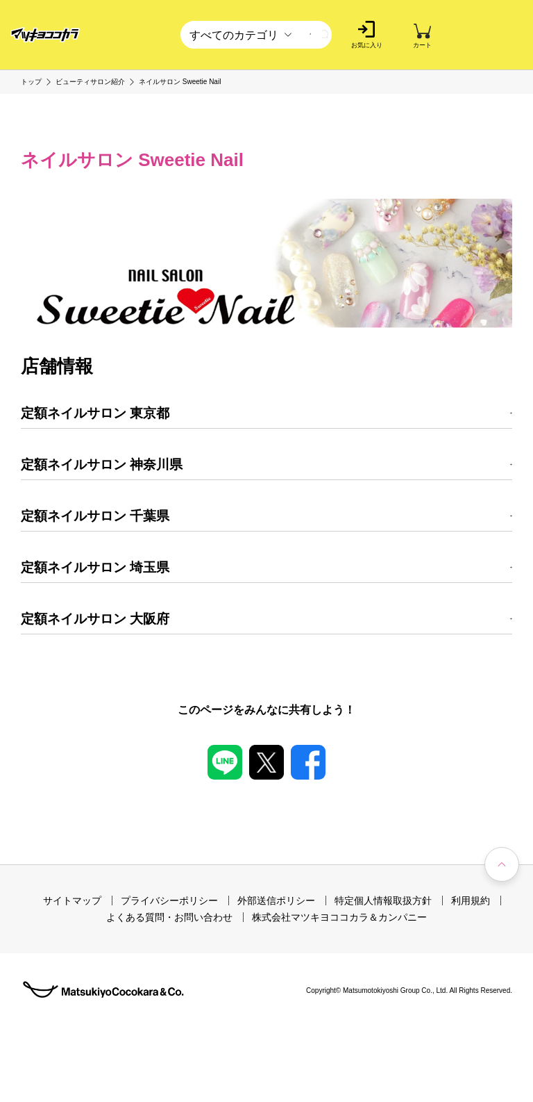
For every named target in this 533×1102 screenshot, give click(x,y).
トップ (31, 82)
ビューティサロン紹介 (90, 82)
